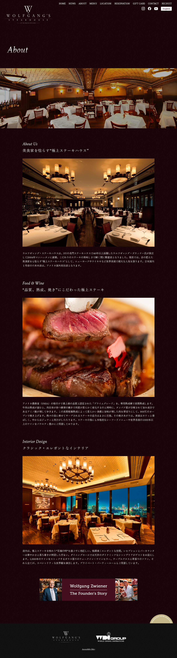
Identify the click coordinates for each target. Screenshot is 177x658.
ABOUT (81, 12)
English (164, 17)
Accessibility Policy (88, 649)
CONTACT (151, 12)
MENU (91, 12)
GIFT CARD (137, 12)
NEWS (70, 12)
